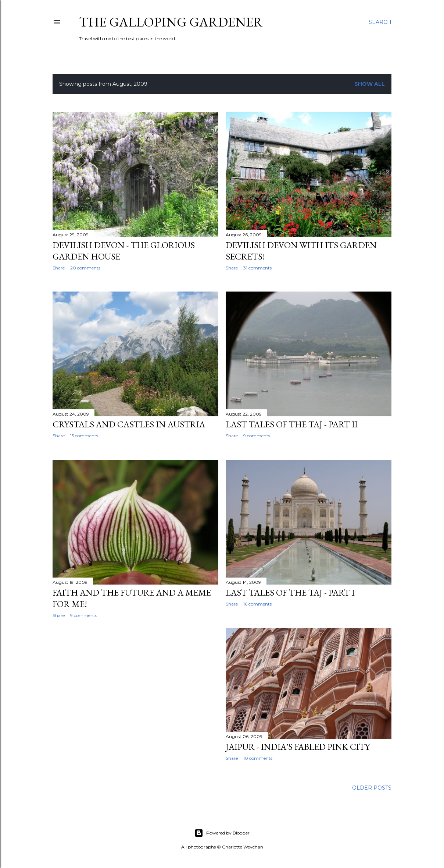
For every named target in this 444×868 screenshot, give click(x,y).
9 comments (256, 435)
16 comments (257, 604)
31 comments (257, 268)
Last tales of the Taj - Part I (290, 592)
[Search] (380, 22)
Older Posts (371, 787)
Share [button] (59, 268)
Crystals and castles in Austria (129, 424)
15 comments (84, 435)
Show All (369, 84)
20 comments (85, 268)
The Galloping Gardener (171, 22)
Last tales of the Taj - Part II (292, 424)
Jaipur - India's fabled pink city (298, 746)
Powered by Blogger (222, 833)
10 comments (257, 758)
